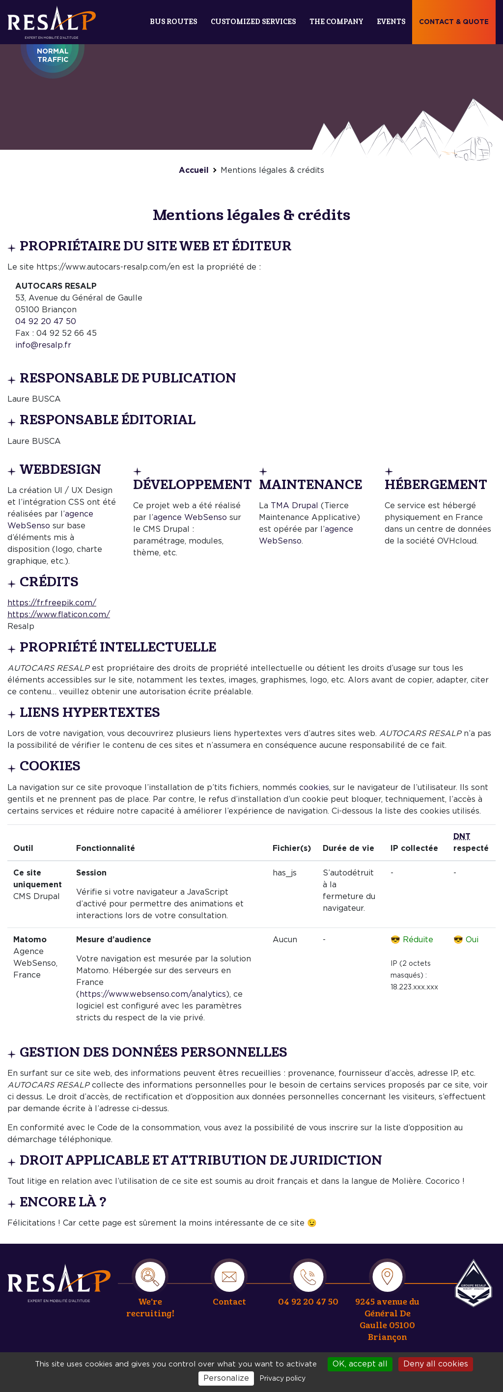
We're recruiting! (150, 1308)
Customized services (253, 22)
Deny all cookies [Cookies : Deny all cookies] (435, 1364)
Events (391, 22)
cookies (314, 788)
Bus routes (173, 22)
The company (336, 22)
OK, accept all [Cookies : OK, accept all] (360, 1364)
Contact (229, 1302)
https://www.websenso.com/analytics (153, 994)
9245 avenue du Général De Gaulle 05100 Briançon (387, 1319)
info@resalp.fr (43, 345)
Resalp (473, 1283)
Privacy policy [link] (282, 1378)
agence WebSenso (190, 517)
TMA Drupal (294, 506)
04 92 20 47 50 (45, 322)
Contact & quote (454, 22)
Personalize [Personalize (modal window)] (226, 1378)
